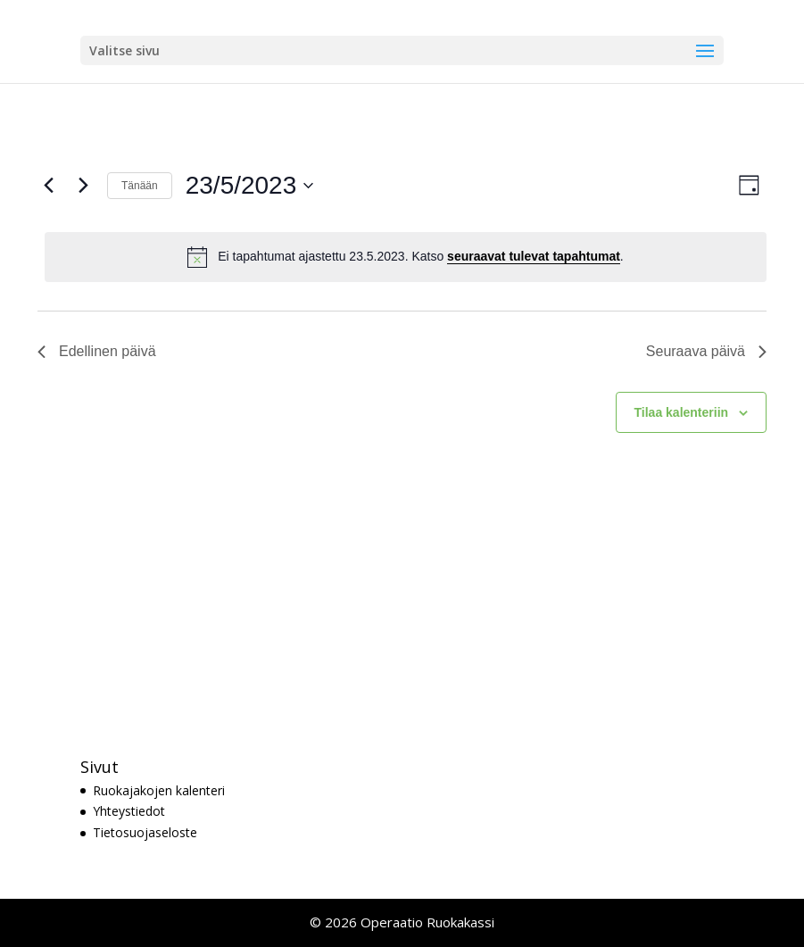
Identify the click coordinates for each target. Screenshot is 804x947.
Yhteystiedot (129, 810)
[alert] (406, 257)
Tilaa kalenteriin (681, 412)
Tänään (139, 185)
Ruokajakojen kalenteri (159, 790)
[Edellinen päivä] (48, 185)
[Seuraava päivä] (83, 185)
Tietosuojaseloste (145, 832)
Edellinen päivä (96, 351)
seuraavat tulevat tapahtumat (533, 256)
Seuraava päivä (706, 351)
